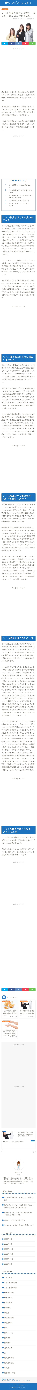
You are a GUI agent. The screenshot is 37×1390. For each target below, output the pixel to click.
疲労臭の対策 (9, 1363)
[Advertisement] (18, 69)
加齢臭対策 (8, 1323)
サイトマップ (14, 1385)
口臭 (5, 1328)
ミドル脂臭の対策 (10, 1288)
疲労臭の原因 (9, 1358)
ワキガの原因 (9, 1293)
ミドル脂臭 (4, 9)
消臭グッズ (8, 1348)
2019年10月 (8, 1259)
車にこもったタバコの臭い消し (14, 1220)
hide (23, 181)
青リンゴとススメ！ (18, 3)
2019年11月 (8, 1254)
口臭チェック (9, 1333)
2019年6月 (8, 1264)
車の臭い (7, 1368)
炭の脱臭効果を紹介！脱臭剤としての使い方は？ (19, 1199)
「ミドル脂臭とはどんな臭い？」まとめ (20, 205)
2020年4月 (8, 1239)
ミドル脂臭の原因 (10, 1283)
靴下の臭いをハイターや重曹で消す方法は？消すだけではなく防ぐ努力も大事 (19, 1206)
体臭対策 (7, 1308)
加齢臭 (6, 1313)
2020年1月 (8, 1244)
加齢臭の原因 (9, 1318)
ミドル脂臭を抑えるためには (19, 200)
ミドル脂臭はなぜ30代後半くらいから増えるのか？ (21, 196)
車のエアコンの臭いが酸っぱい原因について (19, 1225)
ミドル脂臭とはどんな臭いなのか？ (20, 186)
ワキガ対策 (8, 1298)
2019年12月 (8, 1249)
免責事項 (23, 1385)
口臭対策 (7, 1343)
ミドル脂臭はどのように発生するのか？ (20, 191)
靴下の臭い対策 (9, 1373)
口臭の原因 (8, 1338)
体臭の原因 (8, 1303)
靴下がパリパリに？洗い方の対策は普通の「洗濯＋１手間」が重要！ (18, 1214)
